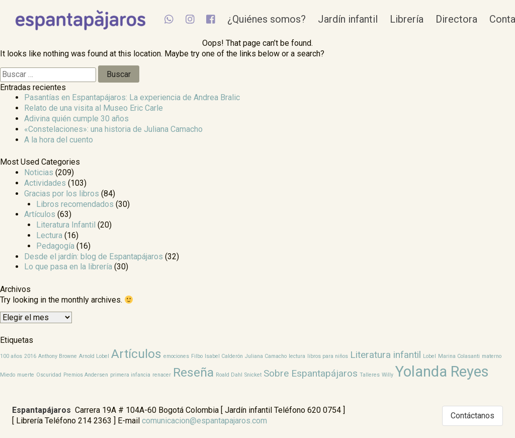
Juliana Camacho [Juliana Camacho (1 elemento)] (266, 356)
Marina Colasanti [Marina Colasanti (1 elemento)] (459, 356)
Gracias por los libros (61, 193)
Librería (420, 19)
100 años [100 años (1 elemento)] (11, 356)
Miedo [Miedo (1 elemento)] (7, 375)
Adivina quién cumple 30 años (76, 118)
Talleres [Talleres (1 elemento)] (370, 375)
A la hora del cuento (58, 139)
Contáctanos (472, 415)
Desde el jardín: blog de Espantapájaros (93, 256)
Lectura (49, 235)
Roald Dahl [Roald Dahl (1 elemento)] (229, 375)
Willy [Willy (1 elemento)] (387, 375)
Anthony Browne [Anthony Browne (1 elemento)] (57, 356)
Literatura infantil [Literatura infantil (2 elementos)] (385, 354)
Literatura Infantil (66, 225)
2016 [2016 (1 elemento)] (30, 356)
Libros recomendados (75, 204)
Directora (470, 19)
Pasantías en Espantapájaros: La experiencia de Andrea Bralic (132, 97)
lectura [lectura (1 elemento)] (297, 356)
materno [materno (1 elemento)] (491, 356)
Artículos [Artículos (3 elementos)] (136, 353)
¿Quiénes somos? (280, 19)
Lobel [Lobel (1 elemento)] (429, 356)
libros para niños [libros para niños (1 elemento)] (327, 356)
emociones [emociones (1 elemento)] (176, 356)
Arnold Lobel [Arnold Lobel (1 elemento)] (94, 356)
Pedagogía (55, 246)
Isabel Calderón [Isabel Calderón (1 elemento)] (224, 356)
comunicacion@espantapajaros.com (204, 420)
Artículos (39, 214)
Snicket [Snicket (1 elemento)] (253, 375)
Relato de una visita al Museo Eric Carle (93, 108)
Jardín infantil (361, 19)
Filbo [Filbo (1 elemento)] (197, 356)
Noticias (38, 172)
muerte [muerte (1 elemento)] (25, 375)
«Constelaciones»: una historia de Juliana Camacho (113, 129)
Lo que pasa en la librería (68, 266)
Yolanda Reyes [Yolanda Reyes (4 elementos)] (442, 371)
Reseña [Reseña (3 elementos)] (193, 372)
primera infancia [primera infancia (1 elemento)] (130, 375)
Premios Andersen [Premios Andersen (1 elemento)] (85, 375)
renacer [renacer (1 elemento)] (161, 375)
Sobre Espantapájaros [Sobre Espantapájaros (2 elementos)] (311, 373)
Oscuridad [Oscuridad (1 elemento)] (48, 375)
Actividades (45, 183)
